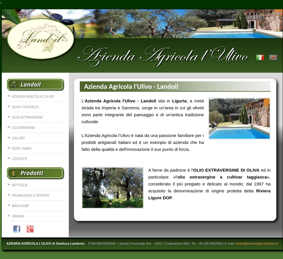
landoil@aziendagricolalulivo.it (256, 243)
